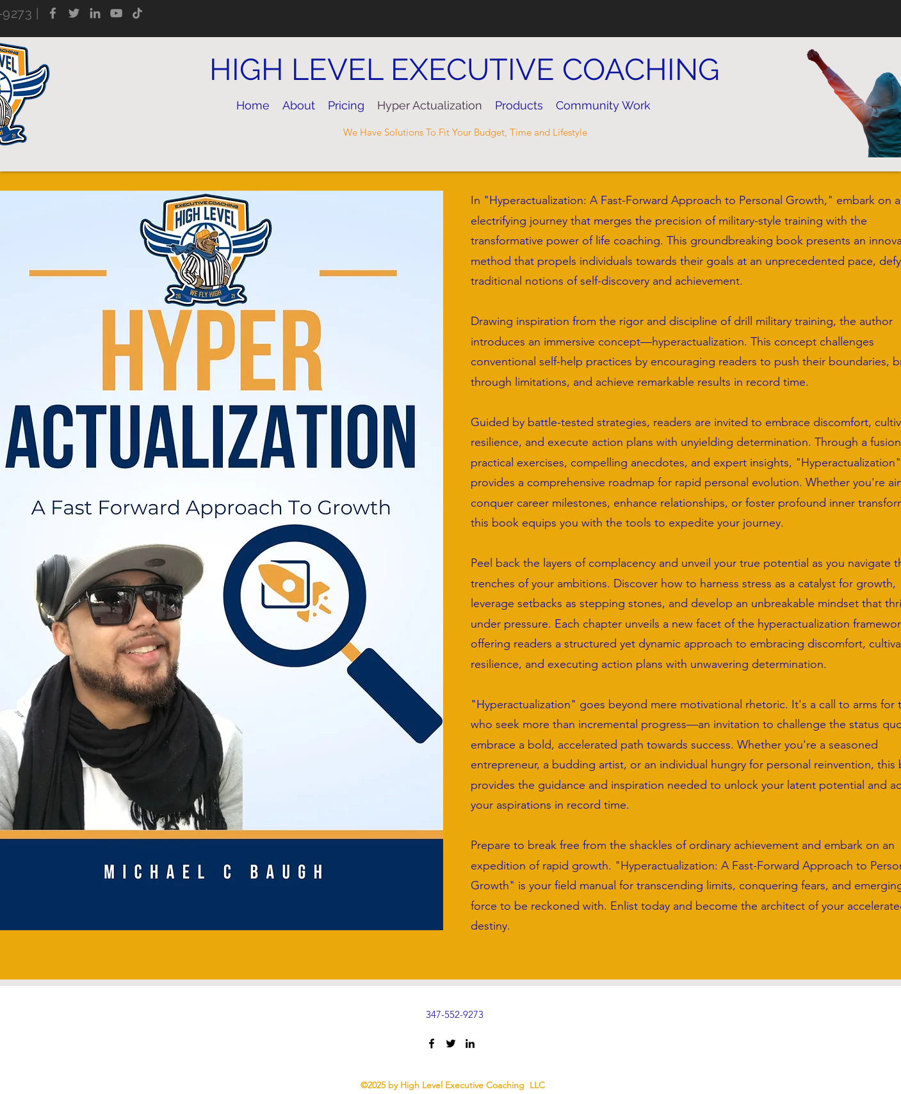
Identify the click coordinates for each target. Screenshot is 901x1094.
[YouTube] (116, 13)
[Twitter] (74, 13)
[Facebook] (52, 13)
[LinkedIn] (95, 13)
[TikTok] (137, 13)
